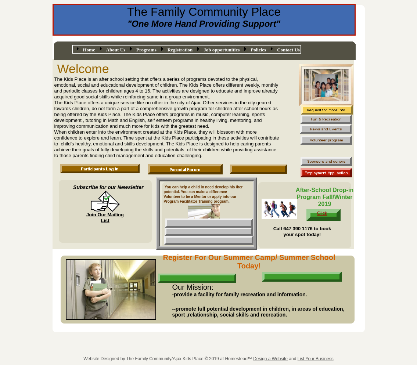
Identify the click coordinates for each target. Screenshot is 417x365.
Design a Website (270, 358)
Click (322, 213)
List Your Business (316, 358)
